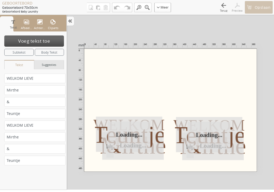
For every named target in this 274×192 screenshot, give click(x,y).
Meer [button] (163, 7)
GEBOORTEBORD (17, 3)
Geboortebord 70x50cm (20, 7)
